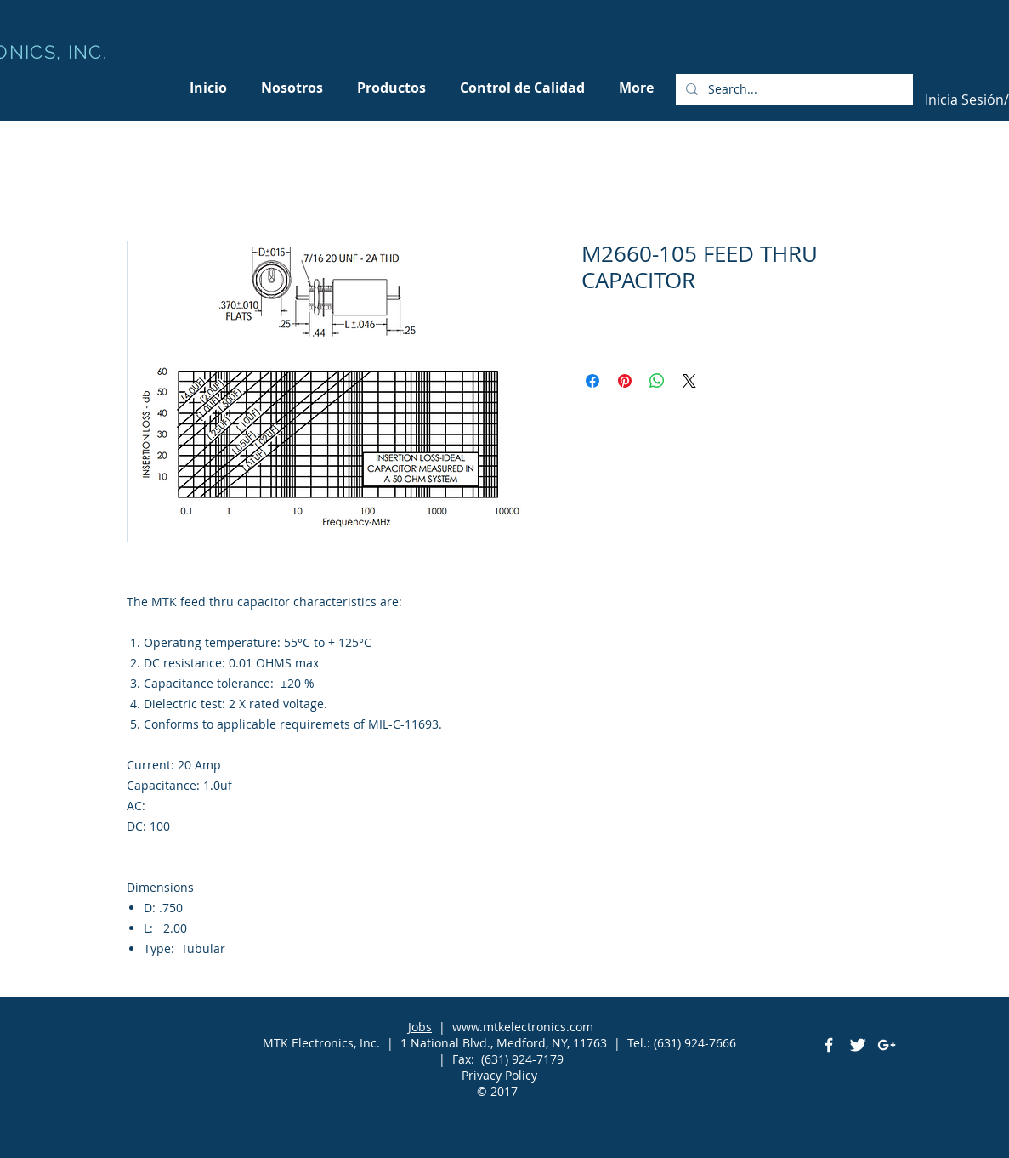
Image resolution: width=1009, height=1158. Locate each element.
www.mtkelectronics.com (522, 1027)
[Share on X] (689, 381)
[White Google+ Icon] (886, 1045)
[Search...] (792, 89)
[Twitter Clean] (857, 1045)
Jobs (420, 1027)
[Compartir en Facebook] (592, 381)
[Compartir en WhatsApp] (657, 381)
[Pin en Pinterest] (625, 381)
